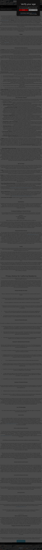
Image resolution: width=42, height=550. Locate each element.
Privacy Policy (26, 14)
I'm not (33, 10)
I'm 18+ (23, 10)
